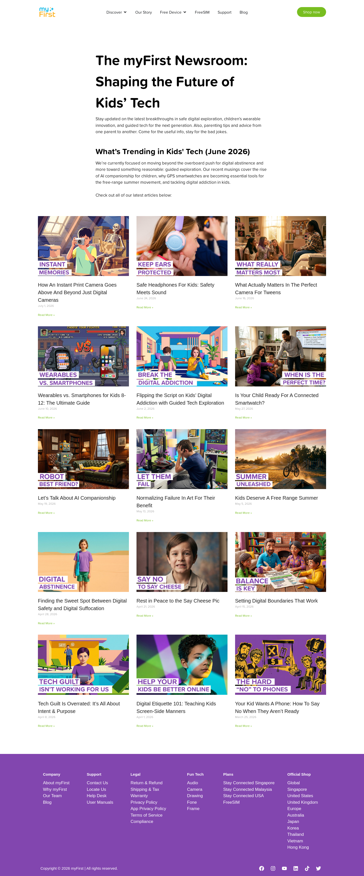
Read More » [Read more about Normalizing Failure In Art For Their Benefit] (144, 520)
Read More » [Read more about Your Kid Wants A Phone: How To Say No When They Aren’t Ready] (243, 726)
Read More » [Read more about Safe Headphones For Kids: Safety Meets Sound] (144, 307)
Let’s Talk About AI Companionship (77, 498)
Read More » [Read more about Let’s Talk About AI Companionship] (46, 513)
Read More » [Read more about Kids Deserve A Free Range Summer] (243, 513)
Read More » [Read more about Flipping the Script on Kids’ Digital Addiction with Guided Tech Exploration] (144, 417)
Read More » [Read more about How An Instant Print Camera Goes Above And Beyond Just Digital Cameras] (46, 315)
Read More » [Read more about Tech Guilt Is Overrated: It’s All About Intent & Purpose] (46, 726)
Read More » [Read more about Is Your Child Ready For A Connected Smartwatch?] (243, 417)
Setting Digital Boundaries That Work (276, 601)
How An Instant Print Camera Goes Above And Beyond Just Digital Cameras (77, 292)
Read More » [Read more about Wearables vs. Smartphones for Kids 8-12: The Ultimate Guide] (46, 417)
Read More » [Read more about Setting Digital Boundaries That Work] (243, 615)
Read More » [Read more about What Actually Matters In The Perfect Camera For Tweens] (243, 307)
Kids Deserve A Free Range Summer (276, 498)
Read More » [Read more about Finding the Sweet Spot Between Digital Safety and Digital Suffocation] (46, 623)
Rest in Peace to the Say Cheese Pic (177, 601)
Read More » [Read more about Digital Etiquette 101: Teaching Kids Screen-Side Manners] (144, 726)
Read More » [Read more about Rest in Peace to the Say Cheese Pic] (144, 615)
